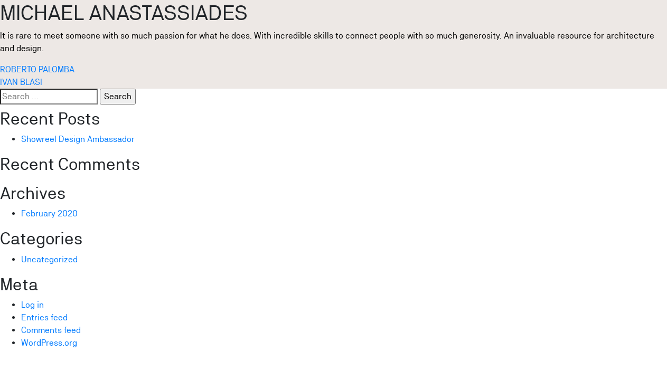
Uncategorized (49, 259)
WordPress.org (49, 343)
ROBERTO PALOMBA (37, 69)
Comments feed (51, 330)
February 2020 (49, 213)
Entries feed (44, 317)
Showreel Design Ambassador (78, 139)
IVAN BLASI (21, 82)
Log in (32, 305)
